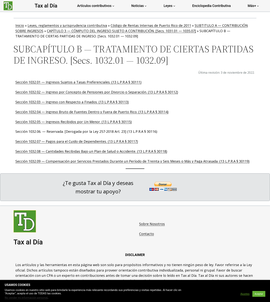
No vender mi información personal (26, 297)
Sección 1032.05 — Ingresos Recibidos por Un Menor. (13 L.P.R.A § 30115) (73, 121)
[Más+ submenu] (258, 6)
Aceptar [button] (259, 293)
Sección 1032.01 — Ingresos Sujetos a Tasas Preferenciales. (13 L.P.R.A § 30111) (78, 82)
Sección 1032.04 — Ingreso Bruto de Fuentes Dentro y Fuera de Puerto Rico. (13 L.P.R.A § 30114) (91, 112)
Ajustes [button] (245, 294)
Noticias (137, 6)
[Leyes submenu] (174, 6)
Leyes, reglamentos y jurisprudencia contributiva (67, 25)
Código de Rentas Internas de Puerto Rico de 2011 (151, 25)
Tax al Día (45, 6)
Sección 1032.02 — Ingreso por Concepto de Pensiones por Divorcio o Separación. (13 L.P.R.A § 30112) (96, 92)
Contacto (146, 234)
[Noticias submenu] (146, 6)
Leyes (168, 6)
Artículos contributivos (94, 6)
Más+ (252, 6)
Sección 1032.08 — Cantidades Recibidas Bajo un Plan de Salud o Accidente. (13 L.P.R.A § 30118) (91, 151)
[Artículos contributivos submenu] (113, 6)
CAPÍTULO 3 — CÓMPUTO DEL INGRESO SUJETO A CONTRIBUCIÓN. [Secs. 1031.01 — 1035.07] (121, 31)
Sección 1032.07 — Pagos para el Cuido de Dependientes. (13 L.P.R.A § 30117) (76, 141)
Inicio (19, 25)
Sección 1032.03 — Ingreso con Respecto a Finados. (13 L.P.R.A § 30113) (72, 102)
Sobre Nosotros (152, 224)
